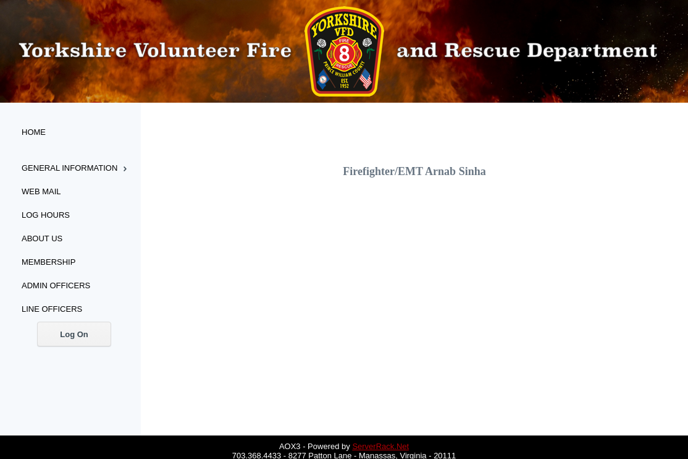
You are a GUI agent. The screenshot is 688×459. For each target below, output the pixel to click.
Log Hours (46, 215)
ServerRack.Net (380, 446)
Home (34, 132)
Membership (48, 262)
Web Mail (41, 191)
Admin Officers (56, 285)
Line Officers (52, 309)
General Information (69, 168)
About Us (42, 238)
